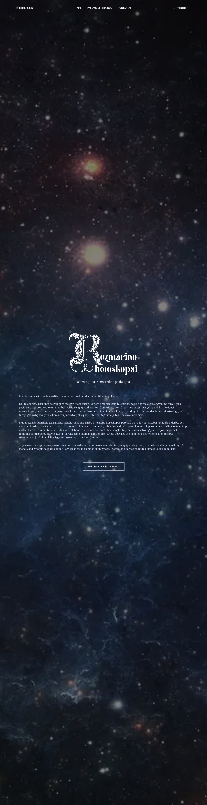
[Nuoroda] (103, 354)
